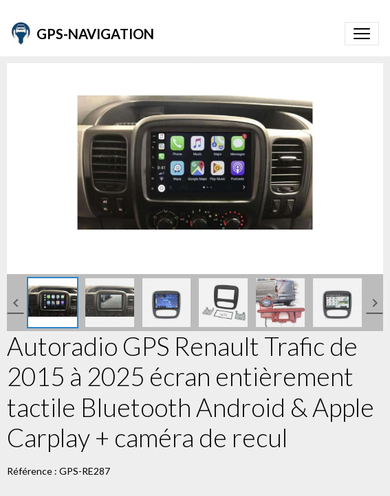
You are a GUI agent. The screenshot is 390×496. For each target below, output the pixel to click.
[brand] (82, 33)
